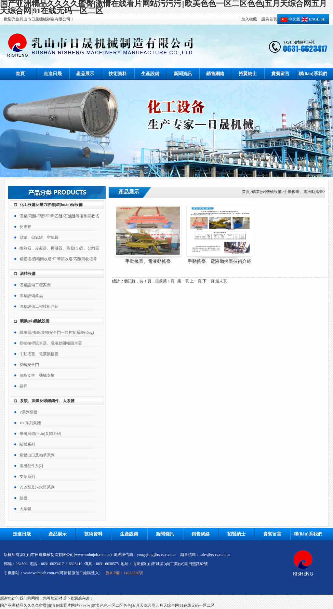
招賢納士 (248, 73)
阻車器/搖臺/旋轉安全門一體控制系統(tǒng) (57, 332)
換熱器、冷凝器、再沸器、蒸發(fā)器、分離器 (59, 248)
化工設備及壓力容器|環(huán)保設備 (51, 204)
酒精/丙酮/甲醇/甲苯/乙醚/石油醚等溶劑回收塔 (59, 216)
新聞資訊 (183, 73)
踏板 (23, 498)
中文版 (290, 19)
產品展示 (85, 73)
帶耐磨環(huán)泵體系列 (40, 433)
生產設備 (150, 73)
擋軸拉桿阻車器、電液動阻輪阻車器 (51, 343)
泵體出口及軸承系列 (37, 455)
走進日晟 (53, 73)
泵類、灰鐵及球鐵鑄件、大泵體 (47, 401)
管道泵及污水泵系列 (37, 487)
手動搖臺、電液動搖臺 (303, 191)
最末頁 (221, 281)
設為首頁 (269, 19)
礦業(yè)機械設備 (34, 321)
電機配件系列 (31, 466)
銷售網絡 (215, 73)
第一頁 (183, 281)
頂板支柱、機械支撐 (37, 375)
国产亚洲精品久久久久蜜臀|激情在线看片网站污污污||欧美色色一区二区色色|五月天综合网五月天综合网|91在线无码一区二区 (107, 605)
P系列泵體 (28, 412)
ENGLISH (313, 19)
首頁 (20, 73)
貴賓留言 (280, 73)
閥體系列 (27, 444)
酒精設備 (27, 273)
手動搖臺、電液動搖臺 (148, 261)
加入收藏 (249, 19)
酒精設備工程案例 (35, 285)
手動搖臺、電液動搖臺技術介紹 (219, 261)
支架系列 (27, 476)
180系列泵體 (30, 423)
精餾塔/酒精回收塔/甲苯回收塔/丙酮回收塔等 (58, 259)
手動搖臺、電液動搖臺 (39, 354)
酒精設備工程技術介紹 (39, 306)
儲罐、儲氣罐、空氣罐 (39, 237)
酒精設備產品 (31, 295)
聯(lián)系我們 (313, 73)
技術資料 (118, 73)
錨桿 (23, 386)
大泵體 (25, 509)
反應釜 (25, 226)
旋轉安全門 (29, 364)
